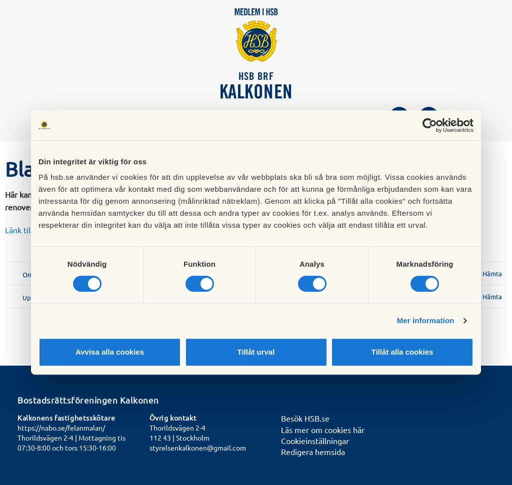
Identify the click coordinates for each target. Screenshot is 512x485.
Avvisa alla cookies (110, 352)
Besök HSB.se (305, 418)
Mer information (425, 320)
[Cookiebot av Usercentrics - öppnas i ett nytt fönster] (430, 125)
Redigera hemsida (313, 452)
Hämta (492, 273)
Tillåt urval (256, 352)
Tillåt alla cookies (403, 352)
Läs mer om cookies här (322, 430)
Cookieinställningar (315, 441)
